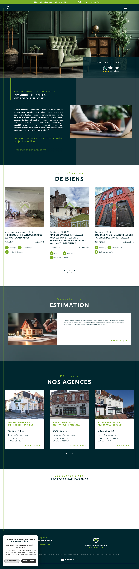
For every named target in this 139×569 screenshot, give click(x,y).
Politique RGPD (108, 554)
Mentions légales (85, 554)
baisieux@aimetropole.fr (18, 435)
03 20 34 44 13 (16, 430)
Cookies (116, 554)
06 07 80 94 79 (61, 430)
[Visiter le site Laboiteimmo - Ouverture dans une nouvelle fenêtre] (69, 562)
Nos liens (100, 554)
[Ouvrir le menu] (126, 7)
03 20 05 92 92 (106, 430)
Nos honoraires (73, 554)
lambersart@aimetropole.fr (64, 435)
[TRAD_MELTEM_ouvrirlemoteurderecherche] (8, 7)
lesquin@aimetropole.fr (108, 435)
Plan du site (64, 554)
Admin (94, 554)
